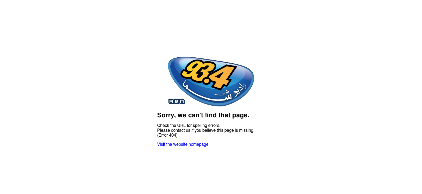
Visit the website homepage (182, 144)
